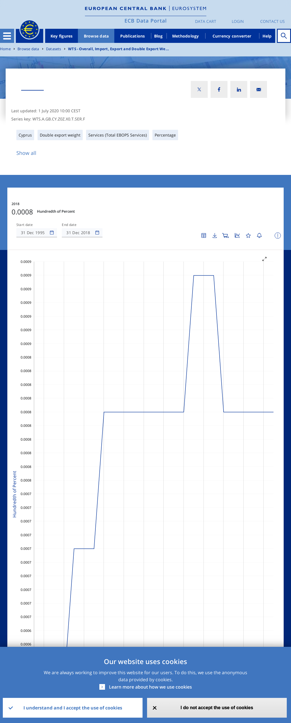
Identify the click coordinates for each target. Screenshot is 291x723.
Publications (132, 36)
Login (238, 21)
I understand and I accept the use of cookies (72, 708)
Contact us (272, 21)
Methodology (185, 36)
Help (267, 36)
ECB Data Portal (145, 20)
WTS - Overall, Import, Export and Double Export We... (118, 49)
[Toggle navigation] (7, 36)
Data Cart (205, 21)
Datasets (53, 49)
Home (5, 49)
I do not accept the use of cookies (217, 707)
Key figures (62, 36)
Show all (26, 153)
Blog (158, 36)
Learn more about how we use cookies (150, 687)
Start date (24, 225)
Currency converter (232, 36)
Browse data (96, 36)
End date (69, 225)
